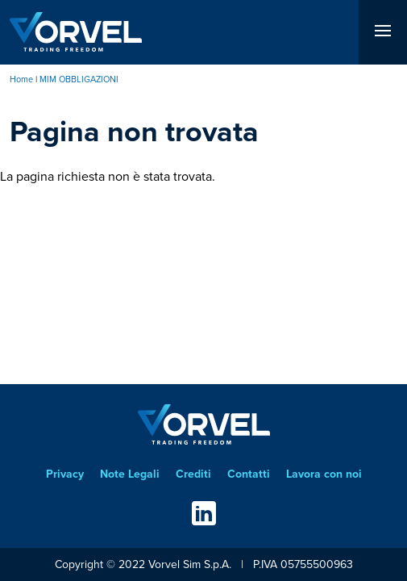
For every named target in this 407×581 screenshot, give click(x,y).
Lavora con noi (324, 474)
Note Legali (130, 474)
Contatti (248, 474)
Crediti (193, 474)
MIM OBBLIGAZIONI (78, 79)
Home (21, 79)
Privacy (65, 474)
